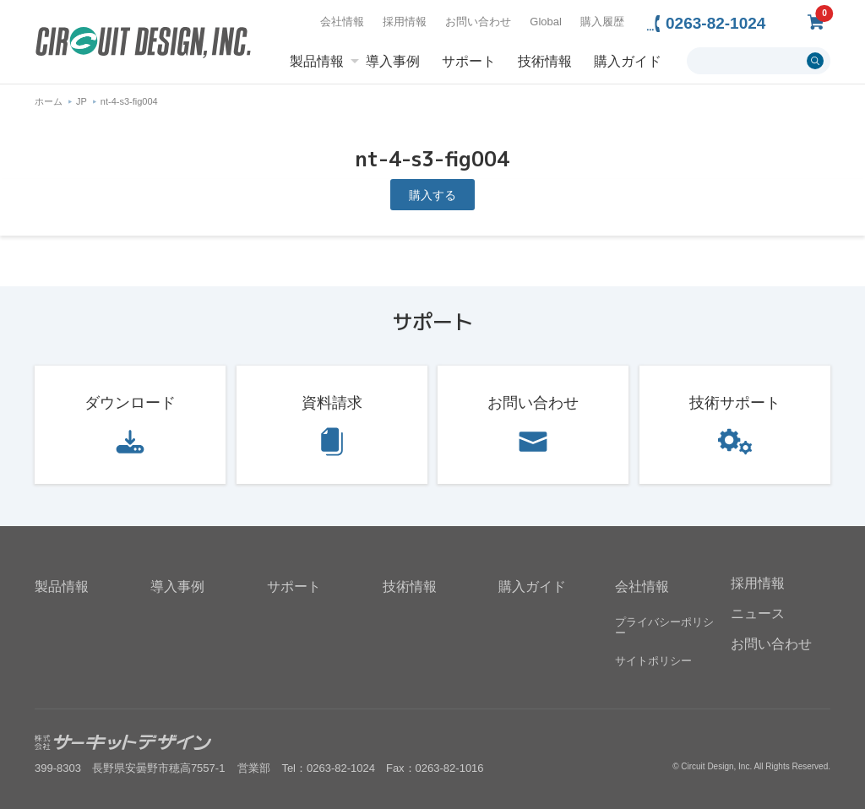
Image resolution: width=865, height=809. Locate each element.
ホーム (49, 101)
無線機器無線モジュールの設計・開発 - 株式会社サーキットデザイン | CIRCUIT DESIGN (143, 44)
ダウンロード (130, 402)
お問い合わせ (478, 21)
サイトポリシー (653, 660)
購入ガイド (627, 61)
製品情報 (317, 61)
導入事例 (393, 61)
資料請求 (332, 402)
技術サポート (735, 402)
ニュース (758, 613)
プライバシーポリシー (664, 627)
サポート (469, 61)
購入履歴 (602, 21)
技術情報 (545, 61)
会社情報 (342, 21)
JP (81, 101)
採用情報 (405, 21)
